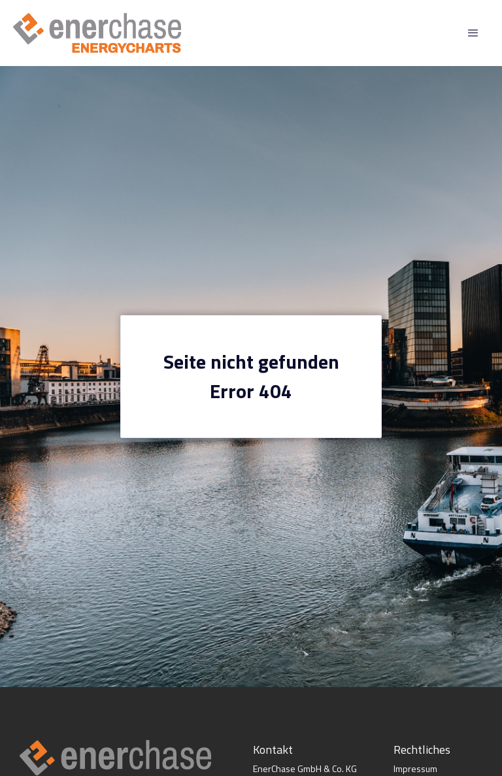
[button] (473, 33)
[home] (97, 33)
